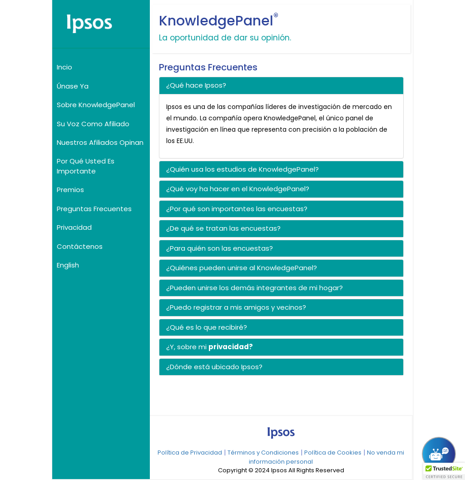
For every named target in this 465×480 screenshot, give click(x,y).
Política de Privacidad (190, 452)
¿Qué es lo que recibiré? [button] (206, 327)
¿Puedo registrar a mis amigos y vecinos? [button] (236, 307)
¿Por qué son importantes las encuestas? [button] (236, 208)
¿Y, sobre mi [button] (187, 346)
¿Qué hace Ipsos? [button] (196, 85)
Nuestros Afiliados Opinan (100, 142)
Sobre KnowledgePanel (96, 104)
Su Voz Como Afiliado (93, 124)
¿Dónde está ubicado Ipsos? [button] (214, 366)
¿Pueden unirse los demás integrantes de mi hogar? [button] (254, 287)
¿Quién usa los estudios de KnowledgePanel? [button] (242, 169)
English (68, 265)
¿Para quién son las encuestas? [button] (219, 248)
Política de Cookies (332, 452)
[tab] (281, 85)
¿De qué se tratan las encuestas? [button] (223, 228)
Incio (64, 67)
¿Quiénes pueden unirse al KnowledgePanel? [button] (241, 267)
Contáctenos (80, 246)
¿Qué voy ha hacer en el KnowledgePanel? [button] (237, 188)
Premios (70, 189)
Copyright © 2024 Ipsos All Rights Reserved (281, 470)
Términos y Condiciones (263, 452)
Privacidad (74, 227)
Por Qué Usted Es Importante (85, 165)
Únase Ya (73, 86)
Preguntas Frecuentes (94, 208)
